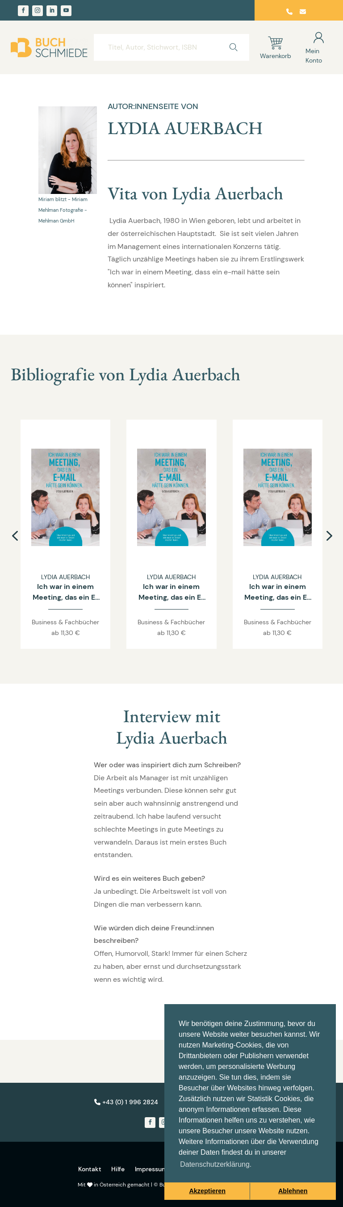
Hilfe (118, 1169)
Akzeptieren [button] (207, 1190)
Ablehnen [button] (293, 1190)
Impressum (151, 1169)
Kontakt (89, 1169)
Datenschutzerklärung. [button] (215, 1164)
